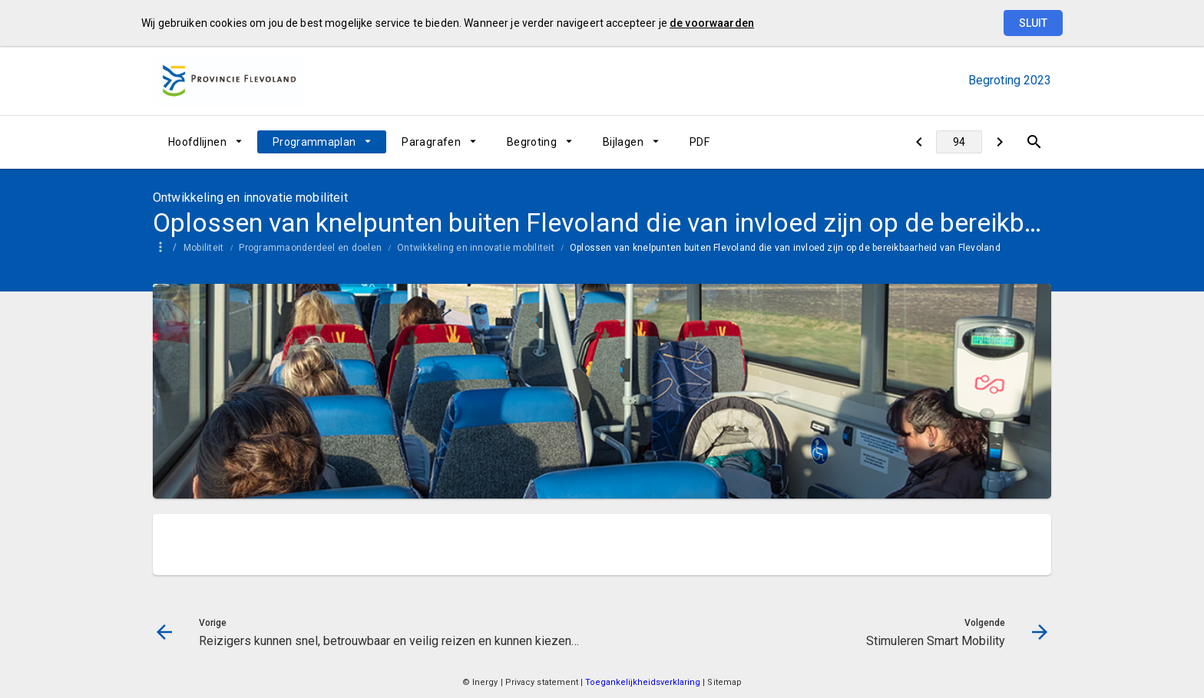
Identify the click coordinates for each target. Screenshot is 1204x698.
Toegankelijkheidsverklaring (644, 682)
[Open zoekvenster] (1034, 141)
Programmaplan (314, 142)
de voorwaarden (712, 23)
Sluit (1033, 23)
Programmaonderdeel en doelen (310, 247)
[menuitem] (205, 141)
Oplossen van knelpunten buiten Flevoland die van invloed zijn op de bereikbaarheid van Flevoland (785, 247)
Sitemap (724, 682)
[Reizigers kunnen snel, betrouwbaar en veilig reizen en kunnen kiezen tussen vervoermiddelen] (918, 141)
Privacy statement (542, 682)
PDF (700, 142)
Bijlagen (623, 142)
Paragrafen (431, 142)
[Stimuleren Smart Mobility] (999, 141)
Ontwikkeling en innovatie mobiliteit (475, 247)
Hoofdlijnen (197, 142)
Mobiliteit (203, 247)
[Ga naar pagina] (959, 141)
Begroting (532, 142)
